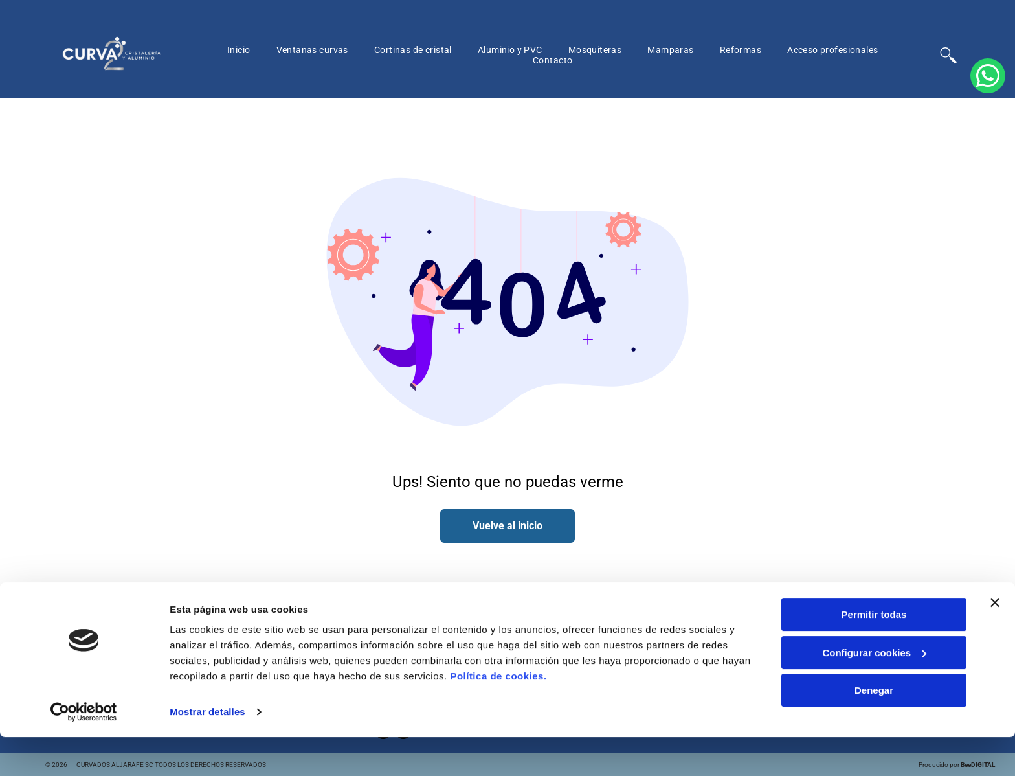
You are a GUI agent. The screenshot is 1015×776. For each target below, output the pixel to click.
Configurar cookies (874, 690)
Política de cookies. (498, 714)
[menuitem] (238, 50)
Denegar (873, 729)
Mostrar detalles (207, 750)
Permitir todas (874, 653)
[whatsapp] (987, 388)
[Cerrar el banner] (994, 641)
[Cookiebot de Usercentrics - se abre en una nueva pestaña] (83, 750)
